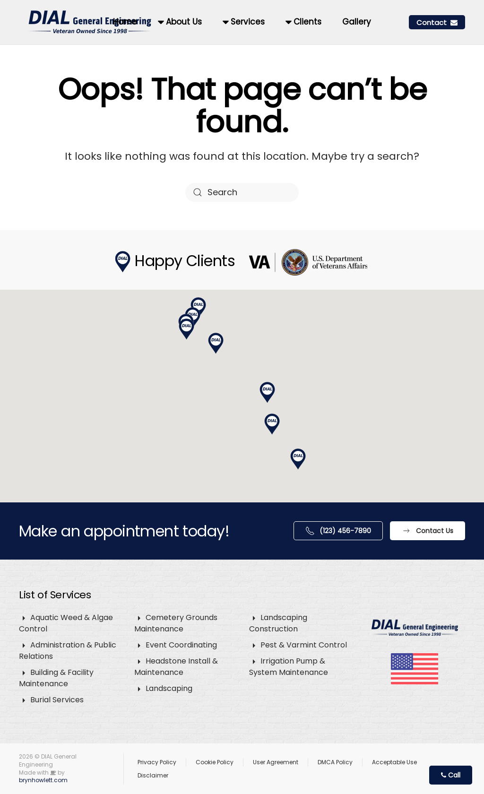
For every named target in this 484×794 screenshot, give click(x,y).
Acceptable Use (394, 762)
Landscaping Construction (278, 623)
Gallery (356, 21)
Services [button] (244, 21)
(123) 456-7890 (338, 530)
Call (450, 775)
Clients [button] (303, 21)
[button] (267, 392)
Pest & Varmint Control (303, 644)
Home (125, 21)
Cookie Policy (214, 762)
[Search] (242, 192)
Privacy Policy (157, 762)
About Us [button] (180, 21)
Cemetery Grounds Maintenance (175, 623)
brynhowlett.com (43, 780)
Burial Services (57, 699)
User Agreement (275, 762)
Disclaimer (153, 775)
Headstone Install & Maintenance (176, 667)
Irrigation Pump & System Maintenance (288, 667)
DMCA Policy (335, 762)
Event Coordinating (181, 644)
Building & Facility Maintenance (56, 678)
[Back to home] (91, 22)
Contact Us (427, 530)
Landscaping (169, 688)
